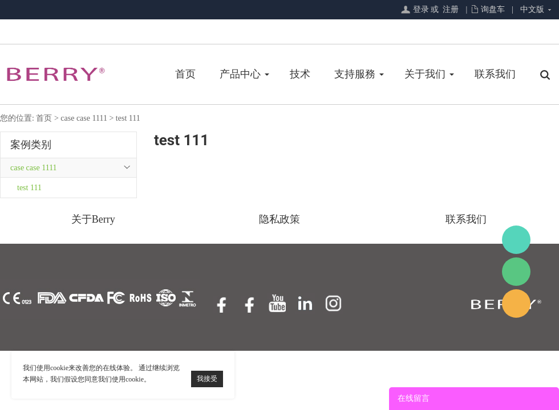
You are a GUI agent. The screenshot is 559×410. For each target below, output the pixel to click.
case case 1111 (83, 118)
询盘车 (493, 9)
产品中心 (240, 74)
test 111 (128, 118)
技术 (300, 74)
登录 (421, 9)
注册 (451, 9)
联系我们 (495, 74)
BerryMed (516, 240)
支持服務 (354, 74)
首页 (185, 74)
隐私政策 (279, 219)
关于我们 (424, 74)
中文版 (532, 9)
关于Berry (93, 219)
